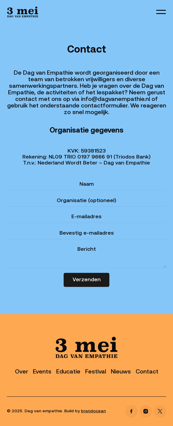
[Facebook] (131, 411)
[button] (161, 12)
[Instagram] (146, 411)
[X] (160, 411)
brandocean (93, 411)
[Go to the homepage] (87, 347)
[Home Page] (22, 12)
